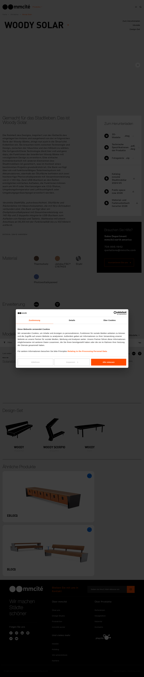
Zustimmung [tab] (34, 320)
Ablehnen (35, 362)
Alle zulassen (108, 362)
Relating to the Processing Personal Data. (87, 351)
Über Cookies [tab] (109, 320)
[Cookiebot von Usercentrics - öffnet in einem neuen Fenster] (115, 313)
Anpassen (72, 362)
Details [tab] (72, 320)
